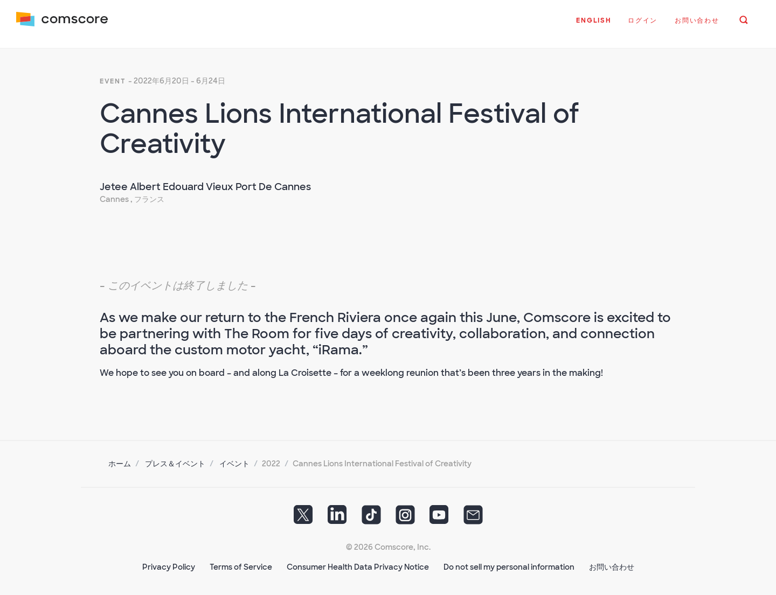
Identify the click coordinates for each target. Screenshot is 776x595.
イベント (234, 460)
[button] (592, 26)
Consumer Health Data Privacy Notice (358, 563)
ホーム (119, 460)
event (113, 77)
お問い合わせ (611, 563)
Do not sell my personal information (509, 563)
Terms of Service (241, 563)
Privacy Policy (168, 563)
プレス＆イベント (175, 460)
